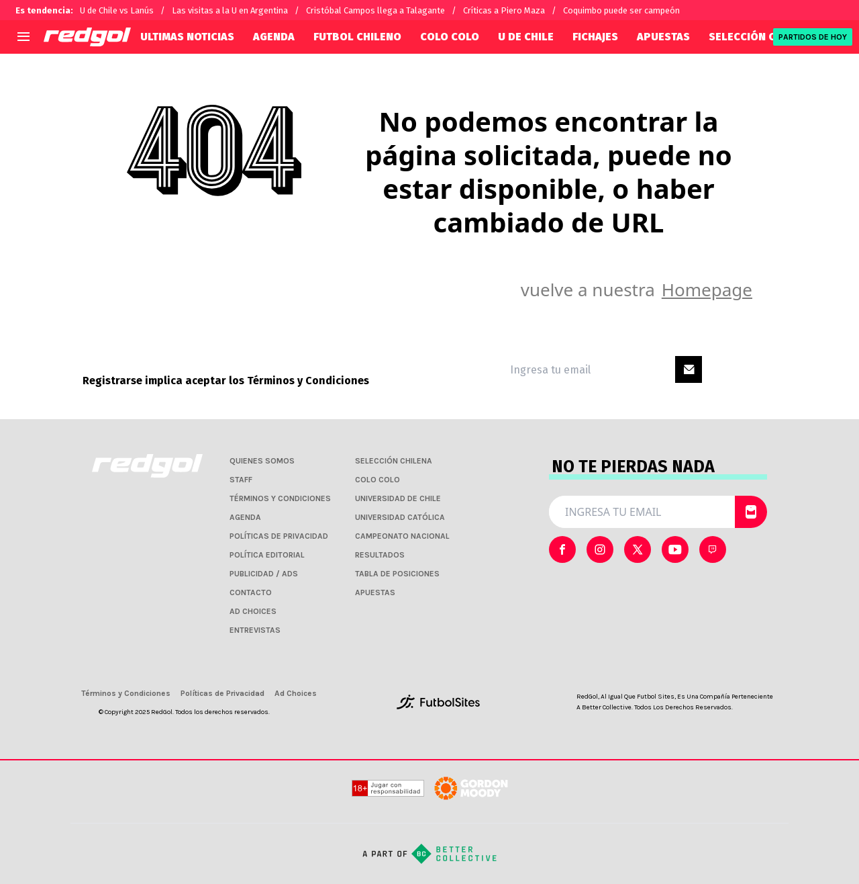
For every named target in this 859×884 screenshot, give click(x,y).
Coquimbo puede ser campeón (621, 10)
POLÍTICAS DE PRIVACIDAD (279, 536)
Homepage (707, 289)
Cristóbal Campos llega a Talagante (375, 10)
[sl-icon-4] (712, 549)
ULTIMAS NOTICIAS (187, 36)
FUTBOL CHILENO (357, 36)
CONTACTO (251, 592)
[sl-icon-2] (637, 549)
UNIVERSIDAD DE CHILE (398, 498)
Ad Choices (295, 693)
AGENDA (274, 36)
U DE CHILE (526, 36)
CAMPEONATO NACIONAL (402, 536)
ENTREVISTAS (255, 630)
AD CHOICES (253, 611)
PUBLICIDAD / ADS (264, 573)
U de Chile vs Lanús (117, 10)
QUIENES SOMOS (262, 461)
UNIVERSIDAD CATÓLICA (400, 517)
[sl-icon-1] (600, 549)
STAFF (241, 479)
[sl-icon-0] (562, 549)
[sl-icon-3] (675, 549)
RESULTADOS (380, 555)
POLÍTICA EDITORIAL (267, 555)
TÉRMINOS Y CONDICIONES (280, 498)
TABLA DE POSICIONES (397, 573)
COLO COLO (449, 36)
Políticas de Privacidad (222, 693)
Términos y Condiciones (308, 380)
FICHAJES (595, 36)
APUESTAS (663, 36)
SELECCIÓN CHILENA (760, 36)
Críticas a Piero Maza (504, 10)
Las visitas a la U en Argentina (230, 10)
